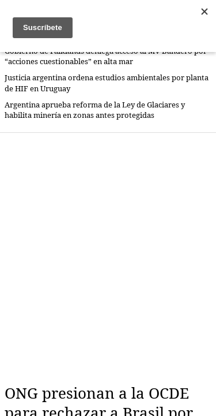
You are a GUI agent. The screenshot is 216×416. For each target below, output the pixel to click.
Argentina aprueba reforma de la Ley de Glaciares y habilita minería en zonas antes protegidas (95, 110)
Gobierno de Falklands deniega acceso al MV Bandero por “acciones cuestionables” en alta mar (106, 56)
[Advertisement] (108, 258)
